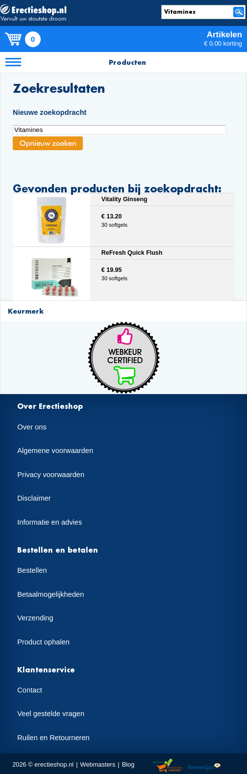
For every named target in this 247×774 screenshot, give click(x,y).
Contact (29, 690)
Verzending (35, 618)
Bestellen (32, 570)
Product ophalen (43, 642)
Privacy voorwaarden (50, 475)
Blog (128, 764)
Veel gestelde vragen (50, 714)
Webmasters (98, 764)
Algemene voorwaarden (55, 450)
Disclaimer (33, 498)
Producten (127, 62)
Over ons (31, 427)
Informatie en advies (49, 522)
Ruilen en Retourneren (53, 738)
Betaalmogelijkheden (50, 594)
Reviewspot (204, 766)
